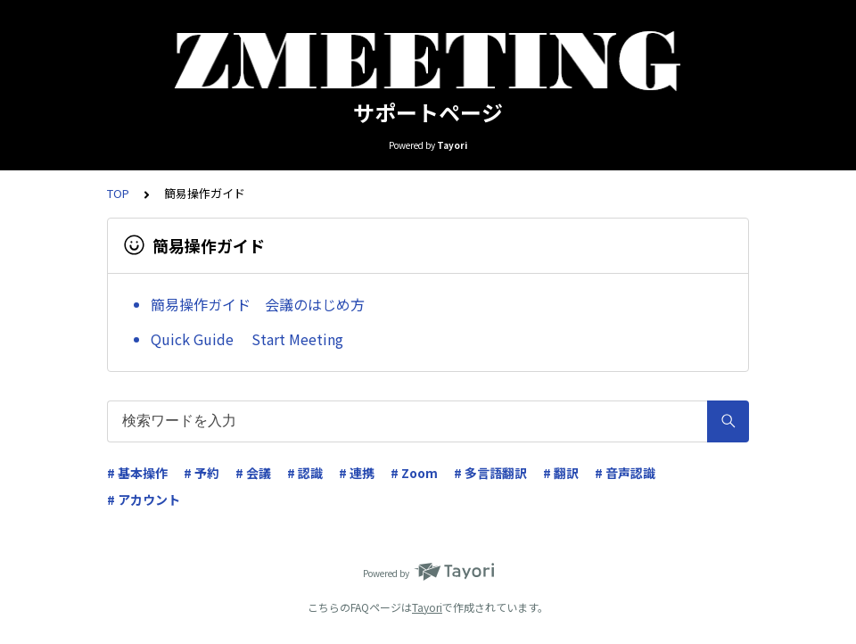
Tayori (427, 607)
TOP (118, 193)
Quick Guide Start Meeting (247, 339)
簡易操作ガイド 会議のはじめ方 (258, 304)
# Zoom (414, 473)
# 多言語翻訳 (490, 473)
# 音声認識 (625, 473)
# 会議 (253, 473)
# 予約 (201, 473)
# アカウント (143, 499)
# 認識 (305, 473)
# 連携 (356, 473)
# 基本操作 (137, 473)
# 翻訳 (561, 473)
